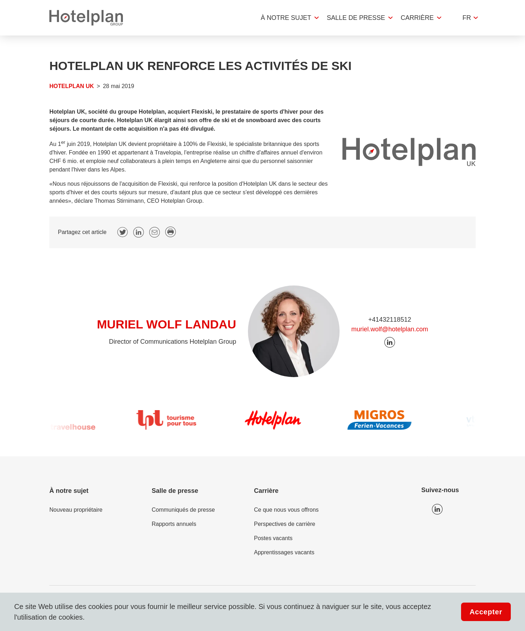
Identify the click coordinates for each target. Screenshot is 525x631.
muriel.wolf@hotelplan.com (389, 329)
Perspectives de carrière (284, 524)
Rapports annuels (174, 524)
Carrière (417, 17)
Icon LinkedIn (437, 509)
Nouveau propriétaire (75, 510)
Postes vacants (273, 538)
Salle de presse (356, 17)
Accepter (486, 612)
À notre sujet (286, 17)
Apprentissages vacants (284, 552)
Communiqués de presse (183, 510)
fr (466, 17)
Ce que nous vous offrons (286, 510)
